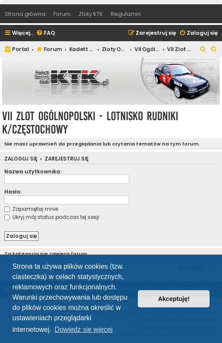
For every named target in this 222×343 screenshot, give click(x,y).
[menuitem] (45, 33)
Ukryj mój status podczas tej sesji (51, 217)
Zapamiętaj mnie (31, 208)
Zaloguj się (20, 159)
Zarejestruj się (66, 159)
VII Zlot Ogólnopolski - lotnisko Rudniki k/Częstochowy (90, 122)
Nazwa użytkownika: (32, 171)
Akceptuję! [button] (174, 298)
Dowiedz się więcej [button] (84, 329)
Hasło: (13, 191)
